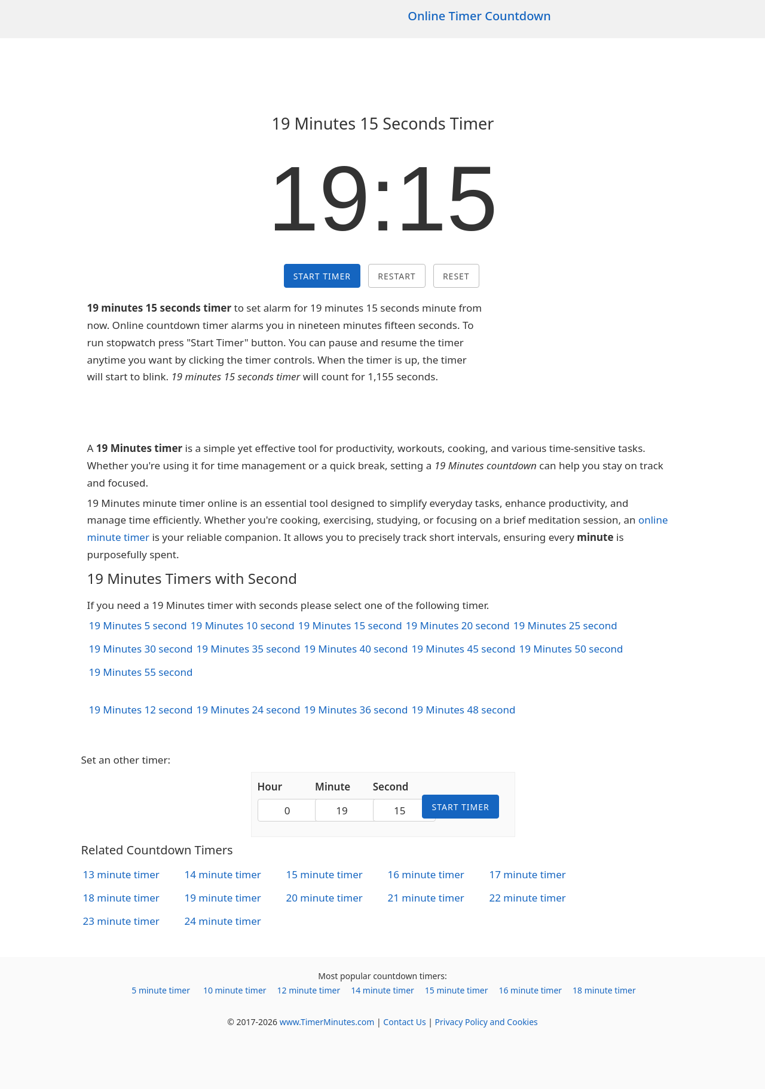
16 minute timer (426, 874)
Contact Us (404, 1022)
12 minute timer (309, 990)
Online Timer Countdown (479, 16)
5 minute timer (160, 990)
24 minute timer (223, 921)
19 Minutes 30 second (141, 649)
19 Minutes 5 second (138, 625)
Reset (456, 276)
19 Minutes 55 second (141, 672)
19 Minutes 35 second (248, 649)
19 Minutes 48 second (463, 709)
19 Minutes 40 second (356, 649)
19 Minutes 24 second (248, 709)
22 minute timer (527, 898)
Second (391, 786)
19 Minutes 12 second (141, 709)
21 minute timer (426, 898)
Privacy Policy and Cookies (486, 1022)
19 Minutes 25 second (565, 625)
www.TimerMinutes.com (327, 1022)
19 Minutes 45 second (463, 649)
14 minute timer (223, 874)
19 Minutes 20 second (458, 625)
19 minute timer (223, 898)
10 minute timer (235, 990)
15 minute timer (324, 874)
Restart (396, 276)
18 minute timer (121, 898)
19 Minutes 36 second (356, 709)
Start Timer (322, 276)
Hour (270, 786)
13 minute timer (121, 874)
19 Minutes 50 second (571, 649)
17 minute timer (527, 874)
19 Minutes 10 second (243, 625)
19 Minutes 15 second (350, 625)
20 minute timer (324, 898)
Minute (332, 786)
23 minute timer (121, 921)
